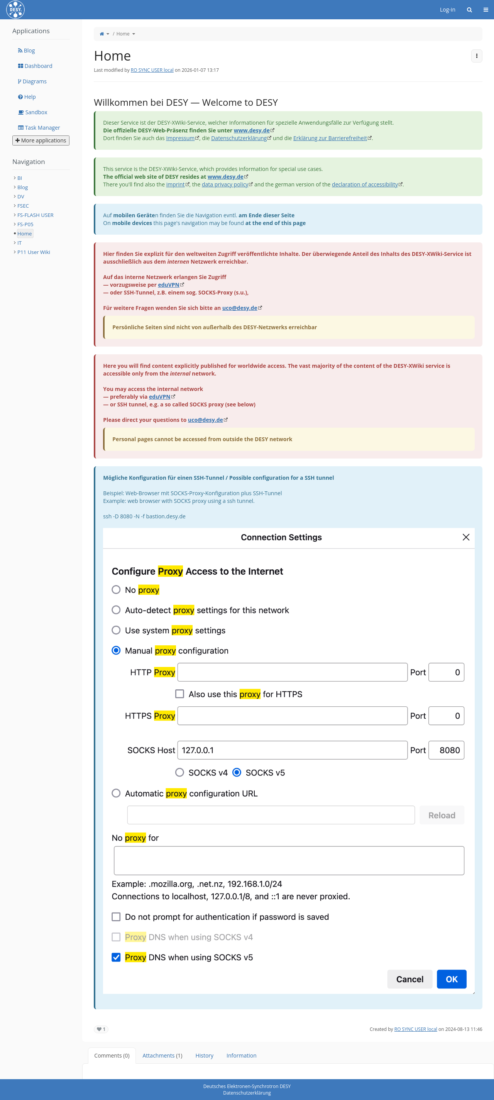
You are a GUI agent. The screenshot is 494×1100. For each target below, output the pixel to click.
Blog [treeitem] (22, 187)
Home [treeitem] (24, 233)
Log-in (447, 9)
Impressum (180, 138)
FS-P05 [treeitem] (25, 224)
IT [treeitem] (19, 242)
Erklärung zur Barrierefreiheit (330, 138)
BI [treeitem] (19, 177)
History (204, 1055)
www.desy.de (252, 130)
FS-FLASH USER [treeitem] (35, 215)
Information (242, 1055)
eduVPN (168, 284)
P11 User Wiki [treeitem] (33, 252)
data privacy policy (225, 184)
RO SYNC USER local (152, 70)
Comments (111, 1055)
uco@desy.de (239, 307)
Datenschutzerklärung (239, 138)
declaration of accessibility (365, 184)
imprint (175, 184)
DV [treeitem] (20, 196)
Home (123, 33)
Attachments (163, 1055)
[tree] (41, 215)
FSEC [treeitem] (23, 205)
